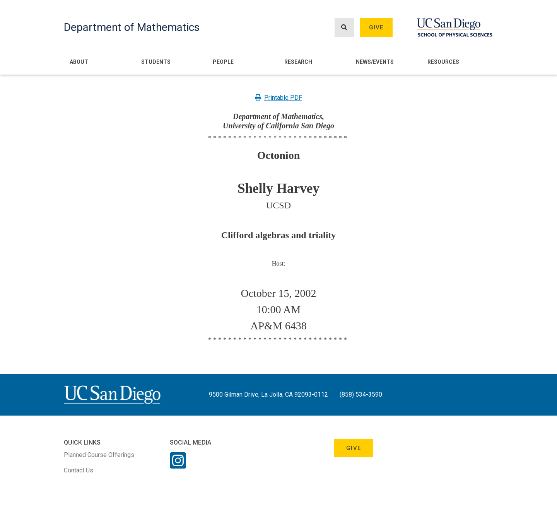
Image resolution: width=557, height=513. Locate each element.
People (223, 62)
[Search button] (344, 27)
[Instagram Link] (178, 465)
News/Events (375, 62)
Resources (443, 62)
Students (156, 62)
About (79, 62)
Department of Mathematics (132, 27)
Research (298, 62)
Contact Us (78, 470)
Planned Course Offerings (99, 454)
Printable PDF (278, 97)
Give (376, 27)
